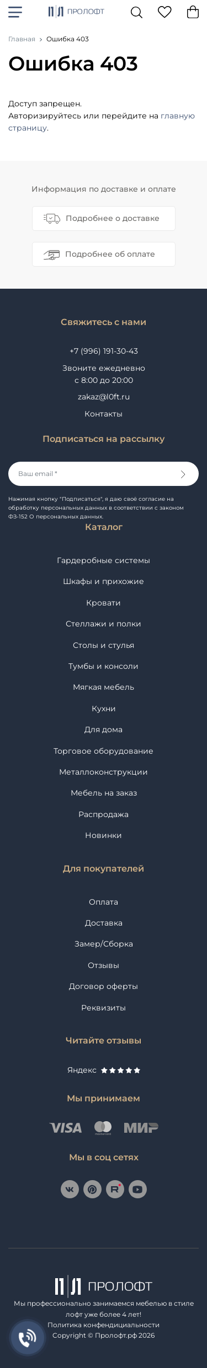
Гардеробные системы (103, 560)
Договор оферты (103, 986)
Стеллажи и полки (103, 624)
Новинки (103, 835)
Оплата (103, 902)
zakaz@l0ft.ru (104, 397)
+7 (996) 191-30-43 (104, 351)
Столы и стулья (103, 645)
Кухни (104, 708)
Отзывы (103, 965)
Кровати (103, 603)
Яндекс (103, 1070)
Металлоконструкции (103, 772)
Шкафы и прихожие (103, 581)
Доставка (104, 923)
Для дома (103, 729)
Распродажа (103, 814)
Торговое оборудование (103, 751)
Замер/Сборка (104, 944)
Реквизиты (103, 1008)
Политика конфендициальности (103, 1325)
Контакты (103, 414)
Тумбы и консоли (103, 666)
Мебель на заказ (104, 793)
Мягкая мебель (103, 687)
